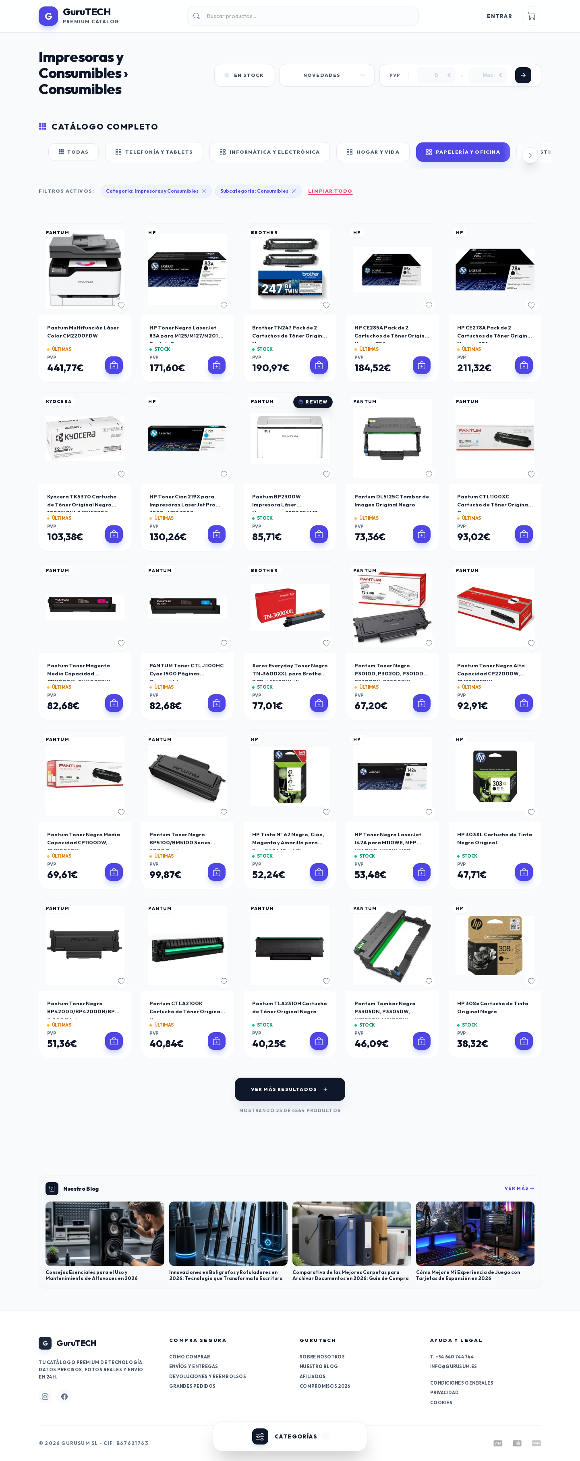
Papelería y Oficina (463, 152)
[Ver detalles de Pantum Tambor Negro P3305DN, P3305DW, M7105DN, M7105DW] (422, 1041)
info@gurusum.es (453, 1366)
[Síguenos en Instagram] (45, 1396)
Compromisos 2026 (325, 1386)
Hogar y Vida (373, 152)
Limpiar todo (330, 191)
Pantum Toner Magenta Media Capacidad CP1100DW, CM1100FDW (78, 673)
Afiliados (312, 1376)
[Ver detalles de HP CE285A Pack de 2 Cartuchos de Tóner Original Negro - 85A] (422, 365)
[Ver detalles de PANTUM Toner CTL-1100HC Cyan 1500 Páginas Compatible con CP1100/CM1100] (217, 703)
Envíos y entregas (193, 1366)
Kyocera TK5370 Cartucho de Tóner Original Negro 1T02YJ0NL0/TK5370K (82, 504)
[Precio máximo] (487, 75)
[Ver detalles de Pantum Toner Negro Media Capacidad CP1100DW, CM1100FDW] (114, 872)
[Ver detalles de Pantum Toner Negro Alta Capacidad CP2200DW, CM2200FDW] (524, 703)
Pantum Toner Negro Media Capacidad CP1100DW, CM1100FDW (83, 842)
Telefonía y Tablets (154, 152)
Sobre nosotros (322, 1357)
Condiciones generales (461, 1383)
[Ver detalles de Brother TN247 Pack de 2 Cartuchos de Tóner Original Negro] (319, 365)
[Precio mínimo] (436, 75)
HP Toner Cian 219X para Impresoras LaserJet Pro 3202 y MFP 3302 (182, 504)
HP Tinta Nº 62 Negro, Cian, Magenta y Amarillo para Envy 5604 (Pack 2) (288, 842)
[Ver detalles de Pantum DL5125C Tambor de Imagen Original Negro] (422, 534)
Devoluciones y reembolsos (207, 1376)
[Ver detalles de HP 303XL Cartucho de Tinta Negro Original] (524, 872)
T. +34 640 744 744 (452, 1357)
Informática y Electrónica (270, 152)
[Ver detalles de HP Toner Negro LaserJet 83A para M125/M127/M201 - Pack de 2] (217, 365)
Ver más (519, 1188)
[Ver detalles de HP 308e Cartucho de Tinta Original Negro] (524, 1041)
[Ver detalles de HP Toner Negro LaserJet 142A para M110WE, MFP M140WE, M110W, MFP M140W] (422, 872)
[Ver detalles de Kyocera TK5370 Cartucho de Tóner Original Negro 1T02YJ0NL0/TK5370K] (114, 534)
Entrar (499, 16)
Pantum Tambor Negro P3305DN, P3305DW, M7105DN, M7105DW (385, 1011)
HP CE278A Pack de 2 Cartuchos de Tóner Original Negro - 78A (494, 335)
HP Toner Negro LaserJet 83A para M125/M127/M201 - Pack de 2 (185, 335)
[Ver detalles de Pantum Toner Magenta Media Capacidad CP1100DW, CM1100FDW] (114, 703)
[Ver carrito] (531, 16)
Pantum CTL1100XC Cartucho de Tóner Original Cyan (493, 504)
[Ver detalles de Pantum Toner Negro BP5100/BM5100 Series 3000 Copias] (217, 872)
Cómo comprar (189, 1357)
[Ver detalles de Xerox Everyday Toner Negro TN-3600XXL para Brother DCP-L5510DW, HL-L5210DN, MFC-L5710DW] (319, 703)
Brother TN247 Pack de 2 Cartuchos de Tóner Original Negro (289, 335)
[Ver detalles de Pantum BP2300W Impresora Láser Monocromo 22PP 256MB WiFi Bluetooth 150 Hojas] (319, 534)
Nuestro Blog (319, 1366)
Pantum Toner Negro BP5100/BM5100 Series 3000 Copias (180, 842)
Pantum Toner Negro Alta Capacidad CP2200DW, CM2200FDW (491, 673)
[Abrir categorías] (290, 1436)
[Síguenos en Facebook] (64, 1396)
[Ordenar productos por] (327, 75)
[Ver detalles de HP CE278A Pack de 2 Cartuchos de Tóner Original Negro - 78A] (524, 365)
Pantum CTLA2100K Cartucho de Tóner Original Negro (185, 1011)
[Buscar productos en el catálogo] (303, 16)
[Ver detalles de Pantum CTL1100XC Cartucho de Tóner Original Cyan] (524, 534)
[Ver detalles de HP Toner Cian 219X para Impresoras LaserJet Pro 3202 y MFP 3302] (217, 534)
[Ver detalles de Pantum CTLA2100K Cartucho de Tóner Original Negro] (217, 1041)
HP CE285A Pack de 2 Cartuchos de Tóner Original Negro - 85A (392, 335)
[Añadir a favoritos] (121, 305)
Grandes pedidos (192, 1386)
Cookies (441, 1402)
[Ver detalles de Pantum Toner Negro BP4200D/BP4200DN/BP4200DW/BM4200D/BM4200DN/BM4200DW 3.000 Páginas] (114, 1041)
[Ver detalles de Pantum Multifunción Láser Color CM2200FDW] (114, 365)
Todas (73, 152)
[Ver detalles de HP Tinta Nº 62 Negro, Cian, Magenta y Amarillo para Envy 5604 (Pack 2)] (319, 872)
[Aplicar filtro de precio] (523, 75)
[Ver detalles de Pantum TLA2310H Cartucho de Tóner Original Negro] (319, 1041)
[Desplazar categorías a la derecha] (530, 155)
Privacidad (444, 1392)
